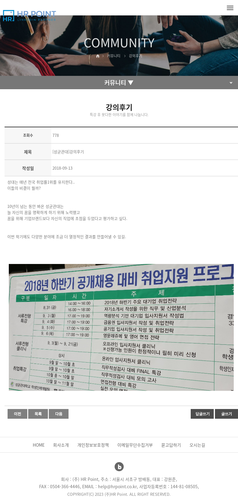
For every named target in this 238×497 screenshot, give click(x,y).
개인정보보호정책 (93, 445)
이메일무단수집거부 (135, 445)
